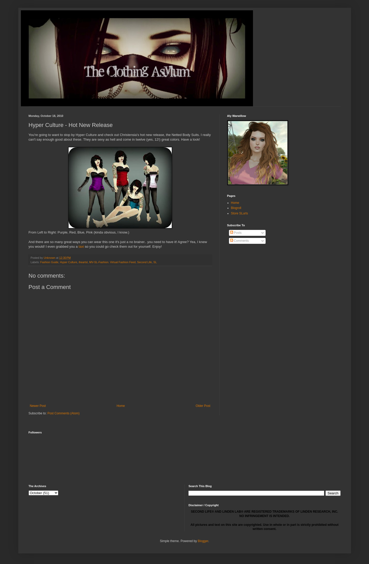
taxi (81, 246)
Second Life (144, 262)
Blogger (203, 541)
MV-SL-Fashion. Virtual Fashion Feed (112, 262)
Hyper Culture (68, 262)
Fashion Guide (49, 262)
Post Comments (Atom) (63, 413)
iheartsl (83, 262)
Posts (236, 233)
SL (155, 262)
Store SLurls (239, 213)
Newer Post (38, 406)
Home (121, 406)
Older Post (203, 406)
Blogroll (236, 208)
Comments (239, 241)
